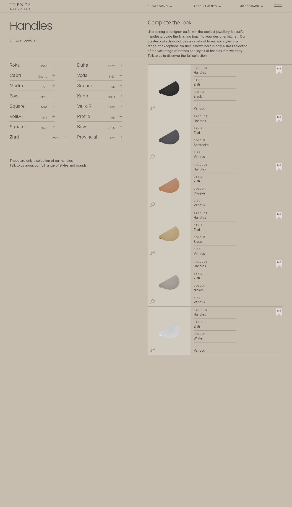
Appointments (207, 6)
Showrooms (160, 6)
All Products (23, 40)
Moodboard (251, 6)
